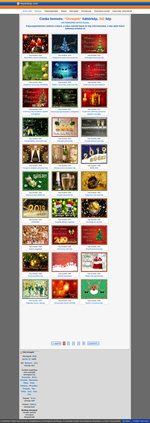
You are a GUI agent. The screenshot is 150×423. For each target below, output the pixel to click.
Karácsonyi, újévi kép (64, 282)
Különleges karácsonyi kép (94, 91)
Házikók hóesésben (65, 309)
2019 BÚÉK (35, 255)
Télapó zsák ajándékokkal (94, 309)
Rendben (126, 421)
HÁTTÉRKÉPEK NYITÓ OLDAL (75, 23)
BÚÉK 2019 (94, 201)
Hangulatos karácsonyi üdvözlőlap (35, 118)
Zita (35, 396)
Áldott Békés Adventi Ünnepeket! (35, 91)
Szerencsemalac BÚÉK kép (35, 228)
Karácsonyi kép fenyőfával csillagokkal (64, 145)
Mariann (28, 396)
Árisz (34, 410)
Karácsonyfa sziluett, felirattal (64, 336)
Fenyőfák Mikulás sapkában (65, 255)
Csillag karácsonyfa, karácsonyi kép (64, 91)
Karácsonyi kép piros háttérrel (94, 118)
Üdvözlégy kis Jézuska (94, 255)
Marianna (32, 413)
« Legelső (56, 376)
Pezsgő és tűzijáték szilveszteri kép (35, 201)
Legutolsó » (93, 376)
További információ (141, 421)
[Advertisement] (64, 47)
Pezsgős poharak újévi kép (94, 174)
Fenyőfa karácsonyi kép (94, 282)
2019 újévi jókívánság (64, 174)
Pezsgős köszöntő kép (65, 228)
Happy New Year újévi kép (94, 228)
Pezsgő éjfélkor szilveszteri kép (35, 174)
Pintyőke (33, 419)
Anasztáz (26, 410)
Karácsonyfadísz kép (35, 309)
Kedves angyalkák (35, 282)
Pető (31, 416)
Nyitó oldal (27, 11)
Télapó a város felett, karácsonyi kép (65, 118)
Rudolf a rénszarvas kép (94, 336)
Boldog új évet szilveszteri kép (65, 201)
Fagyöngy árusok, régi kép (35, 336)
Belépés (38, 11)
